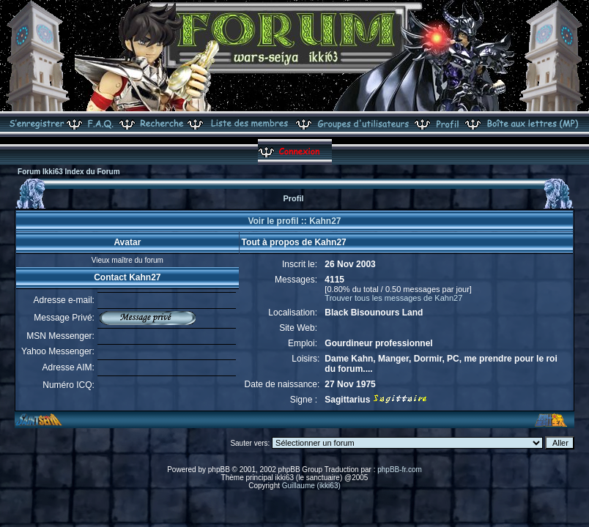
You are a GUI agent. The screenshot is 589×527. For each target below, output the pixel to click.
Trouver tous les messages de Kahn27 (393, 298)
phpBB (219, 470)
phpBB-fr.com (399, 470)
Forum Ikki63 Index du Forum (68, 172)
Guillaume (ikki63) (311, 486)
